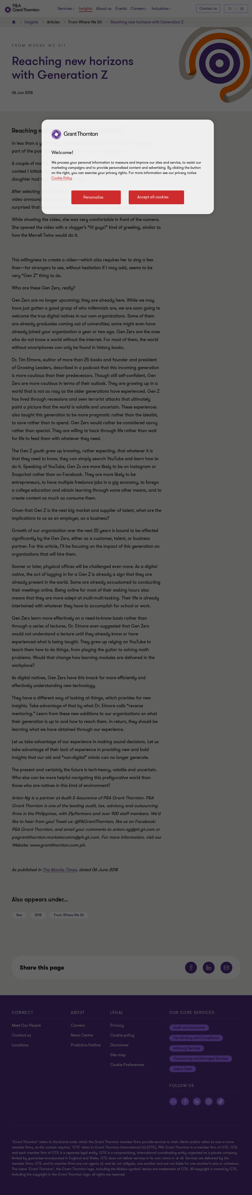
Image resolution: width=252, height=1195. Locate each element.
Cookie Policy (61, 178)
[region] (128, 167)
